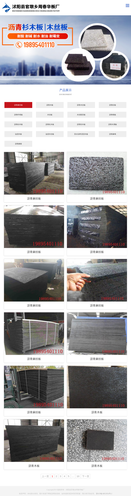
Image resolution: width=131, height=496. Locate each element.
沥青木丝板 (81, 105)
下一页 (85, 476)
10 (78, 476)
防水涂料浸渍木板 (81, 134)
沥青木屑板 (112, 124)
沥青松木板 (50, 124)
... (73, 476)
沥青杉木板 (18, 124)
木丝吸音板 (81, 115)
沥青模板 (112, 115)
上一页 (45, 476)
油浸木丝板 (50, 134)
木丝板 (49, 115)
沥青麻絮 (18, 144)
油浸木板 (18, 134)
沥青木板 (49, 105)
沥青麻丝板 (18, 105)
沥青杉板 (112, 105)
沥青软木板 (81, 124)
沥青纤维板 (18, 115)
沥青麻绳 (112, 134)
